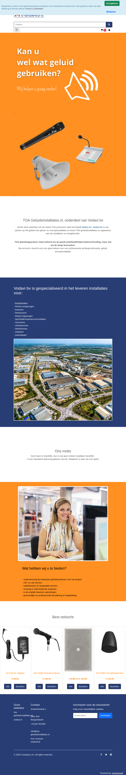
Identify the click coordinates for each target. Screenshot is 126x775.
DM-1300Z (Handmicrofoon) (46, 673)
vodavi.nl (18, 719)
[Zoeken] (60, 24)
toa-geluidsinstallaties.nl (23, 714)
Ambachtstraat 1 (38, 709)
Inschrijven (105, 715)
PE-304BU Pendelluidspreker (109, 673)
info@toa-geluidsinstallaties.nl (40, 733)
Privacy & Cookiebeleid (34, 9)
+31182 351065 (38, 724)
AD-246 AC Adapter (15, 673)
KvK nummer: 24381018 (37, 740)
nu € (78, 679)
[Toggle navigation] (16, 30)
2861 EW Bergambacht (37, 718)
